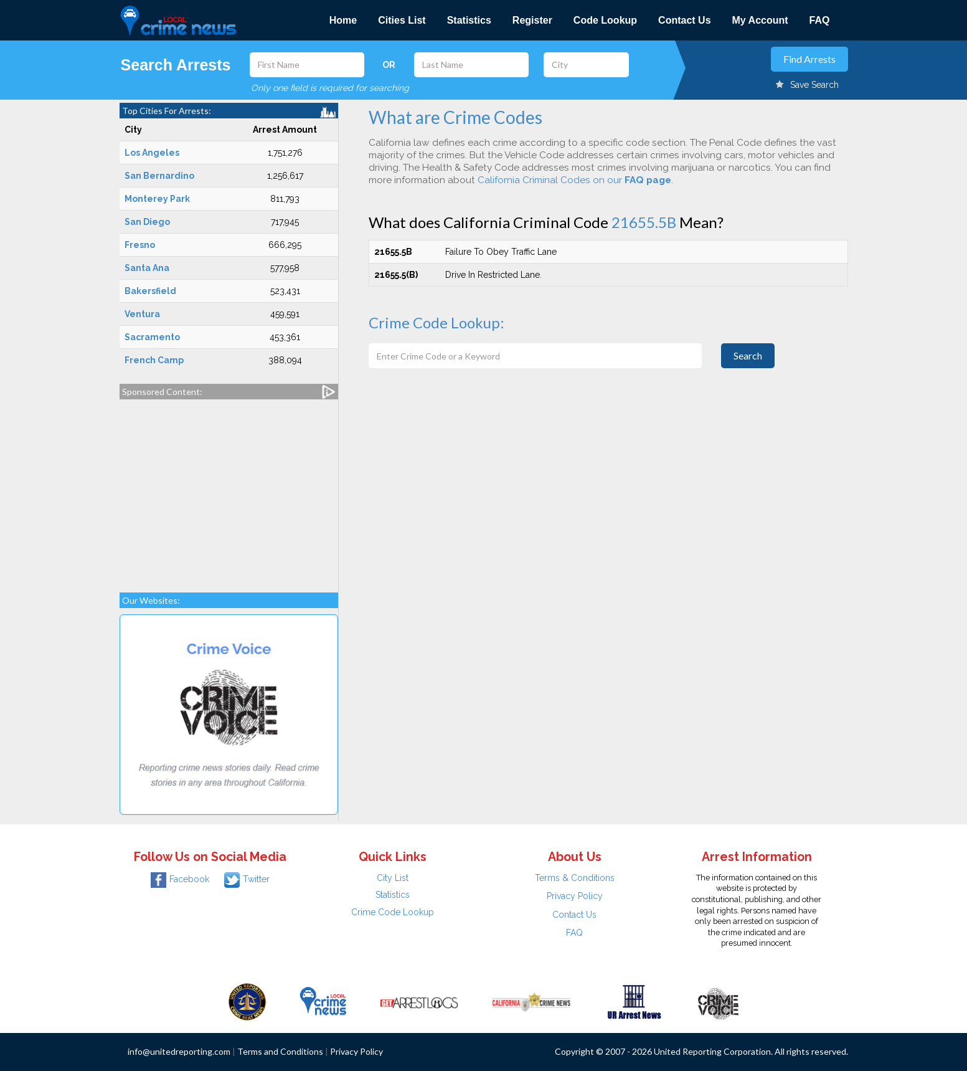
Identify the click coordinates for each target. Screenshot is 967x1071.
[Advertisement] (229, 489)
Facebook (180, 879)
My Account (760, 20)
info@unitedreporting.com (179, 1051)
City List (392, 878)
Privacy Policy (575, 896)
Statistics (469, 20)
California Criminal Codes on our (574, 180)
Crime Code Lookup (392, 912)
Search (748, 355)
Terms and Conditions (280, 1051)
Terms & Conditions (575, 878)
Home (343, 20)
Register (532, 20)
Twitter (247, 879)
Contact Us (684, 20)
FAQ (819, 20)
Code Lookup (605, 20)
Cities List (401, 20)
